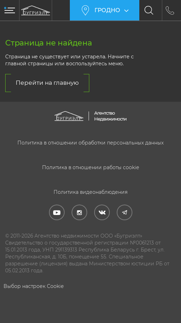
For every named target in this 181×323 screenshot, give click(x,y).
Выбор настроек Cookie (33, 286)
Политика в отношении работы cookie (90, 167)
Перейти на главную (47, 82)
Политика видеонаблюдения (90, 192)
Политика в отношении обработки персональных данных (90, 143)
